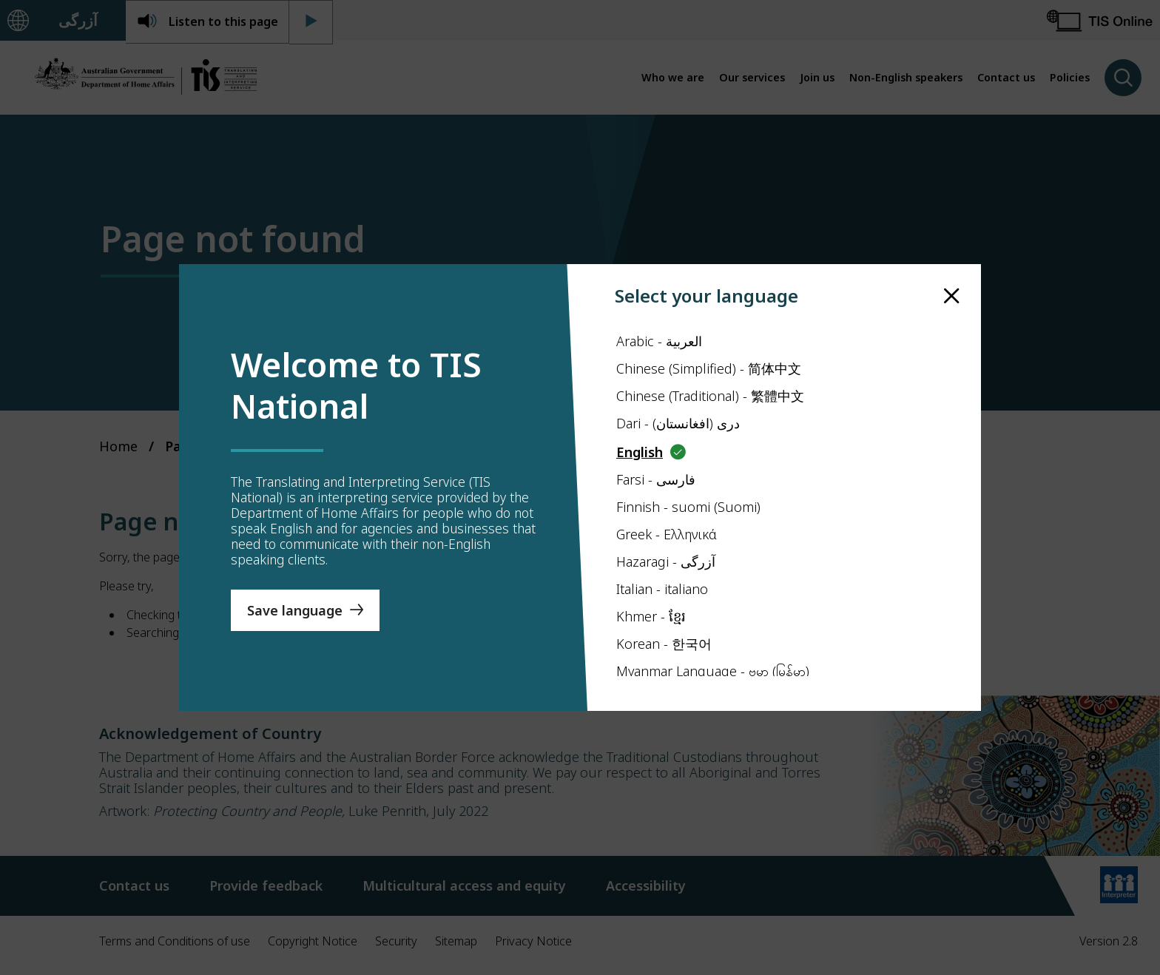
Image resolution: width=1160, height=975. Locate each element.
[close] (951, 296)
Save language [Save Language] (295, 610)
